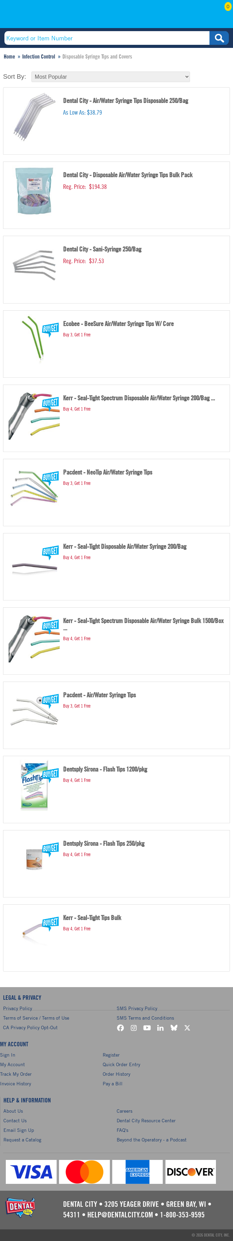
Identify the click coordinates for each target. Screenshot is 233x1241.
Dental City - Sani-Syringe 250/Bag (102, 249)
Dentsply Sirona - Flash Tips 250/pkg (103, 844)
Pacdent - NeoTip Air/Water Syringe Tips (107, 472)
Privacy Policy (17, 1008)
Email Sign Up (18, 1130)
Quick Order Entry (121, 1064)
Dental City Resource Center (146, 1120)
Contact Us (15, 1120)
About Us (13, 1111)
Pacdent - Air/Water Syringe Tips (99, 695)
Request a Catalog (22, 1139)
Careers (124, 1111)
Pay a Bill (112, 1083)
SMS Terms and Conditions (145, 1018)
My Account (186, 16)
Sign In (7, 1055)
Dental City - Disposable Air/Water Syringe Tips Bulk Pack (127, 175)
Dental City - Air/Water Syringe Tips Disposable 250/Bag (125, 101)
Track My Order (16, 1074)
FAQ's (122, 1130)
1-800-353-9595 (182, 1215)
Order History (116, 1074)
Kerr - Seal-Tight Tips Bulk (92, 918)
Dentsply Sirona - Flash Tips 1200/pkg (105, 769)
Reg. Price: (74, 187)
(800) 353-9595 (47, 16)
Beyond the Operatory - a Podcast (152, 1139)
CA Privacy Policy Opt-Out (30, 1027)
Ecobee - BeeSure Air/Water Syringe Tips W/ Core (118, 324)
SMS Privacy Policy (137, 1008)
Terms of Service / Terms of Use (36, 1018)
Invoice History (15, 1083)
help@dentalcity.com (120, 1215)
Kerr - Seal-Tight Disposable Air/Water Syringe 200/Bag (124, 547)
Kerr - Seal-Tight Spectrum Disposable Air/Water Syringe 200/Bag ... (139, 398)
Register (111, 1055)
